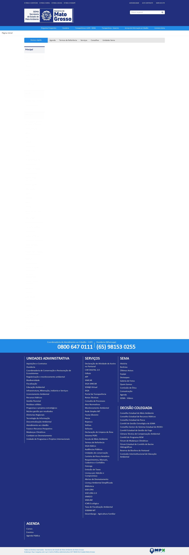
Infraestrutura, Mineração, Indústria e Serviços (47, 391)
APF (27, 138)
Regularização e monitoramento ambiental (45, 377)
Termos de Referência (68, 40)
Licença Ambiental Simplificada (99, 483)
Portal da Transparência (34, 160)
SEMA (28, 62)
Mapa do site (160, 3)
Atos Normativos (31, 173)
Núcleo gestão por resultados (39, 411)
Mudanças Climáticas (35, 432)
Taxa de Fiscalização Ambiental (99, 507)
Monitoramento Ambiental (97, 408)
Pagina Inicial (30, 57)
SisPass (28, 202)
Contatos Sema (159, 28)
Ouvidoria (65, 28)
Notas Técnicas (31, 164)
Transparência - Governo (110, 28)
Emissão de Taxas (31, 263)
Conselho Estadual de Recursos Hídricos (138, 417)
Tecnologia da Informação (38, 418)
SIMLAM (28, 306)
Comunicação (126, 391)
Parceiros (29, 71)
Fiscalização (31, 384)
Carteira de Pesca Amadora (97, 456)
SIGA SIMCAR (30, 147)
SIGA (27, 156)
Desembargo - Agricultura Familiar (100, 514)
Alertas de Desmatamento (96, 479)
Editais (28, 133)
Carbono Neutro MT (32, 75)
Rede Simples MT (31, 185)
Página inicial (7, 33)
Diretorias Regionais (35, 415)
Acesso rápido (36, 40)
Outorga (28, 259)
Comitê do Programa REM (131, 437)
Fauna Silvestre (31, 189)
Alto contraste (147, 3)
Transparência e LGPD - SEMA (85, 28)
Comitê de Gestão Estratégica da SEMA (137, 423)
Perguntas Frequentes (48, 28)
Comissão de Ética (128, 388)
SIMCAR (28, 142)
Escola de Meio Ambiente (34, 223)
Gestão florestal (33, 401)
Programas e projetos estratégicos (41, 408)
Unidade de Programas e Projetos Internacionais (48, 439)
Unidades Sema (109, 40)
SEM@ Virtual (30, 151)
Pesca (27, 194)
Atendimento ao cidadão (37, 425)
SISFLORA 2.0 (30, 297)
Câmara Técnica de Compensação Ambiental (140, 434)
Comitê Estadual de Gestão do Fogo (136, 430)
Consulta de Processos (33, 169)
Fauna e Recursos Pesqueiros (39, 429)
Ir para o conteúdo (31, 3)
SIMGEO (28, 302)
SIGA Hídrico (30, 232)
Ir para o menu (44, 3)
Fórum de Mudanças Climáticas (134, 441)
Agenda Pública (33, 536)
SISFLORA (29, 293)
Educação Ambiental (35, 387)
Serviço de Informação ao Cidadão (136, 28)
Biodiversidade (33, 380)
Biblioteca (29, 288)
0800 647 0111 (75, 347)
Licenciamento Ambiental (37, 394)
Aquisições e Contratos (36, 364)
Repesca (28, 198)
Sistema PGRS (30, 218)
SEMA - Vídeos (126, 398)
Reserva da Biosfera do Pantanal (134, 450)
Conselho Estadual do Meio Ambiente (137, 413)
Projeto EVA (30, 84)
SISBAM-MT (30, 322)
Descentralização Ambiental (38, 422)
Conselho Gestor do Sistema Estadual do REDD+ (141, 427)
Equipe (123, 374)
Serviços (84, 40)
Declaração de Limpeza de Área (99, 432)
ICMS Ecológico (31, 311)
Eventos (30, 532)
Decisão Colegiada (32, 105)
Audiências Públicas (32, 236)
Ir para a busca (57, 3)
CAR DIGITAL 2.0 (31, 129)
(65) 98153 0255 (115, 347)
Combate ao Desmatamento (39, 436)
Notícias (123, 367)
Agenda (53, 40)
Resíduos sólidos (33, 404)
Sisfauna (28, 207)
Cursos (29, 529)
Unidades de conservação (34, 240)
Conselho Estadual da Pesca (132, 420)
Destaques (124, 377)
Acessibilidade (134, 3)
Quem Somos (126, 384)
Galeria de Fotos (127, 381)
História (123, 364)
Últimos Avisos (126, 370)
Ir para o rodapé (69, 3)
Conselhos (95, 40)
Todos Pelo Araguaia (32, 79)
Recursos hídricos (34, 397)
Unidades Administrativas (34, 101)
